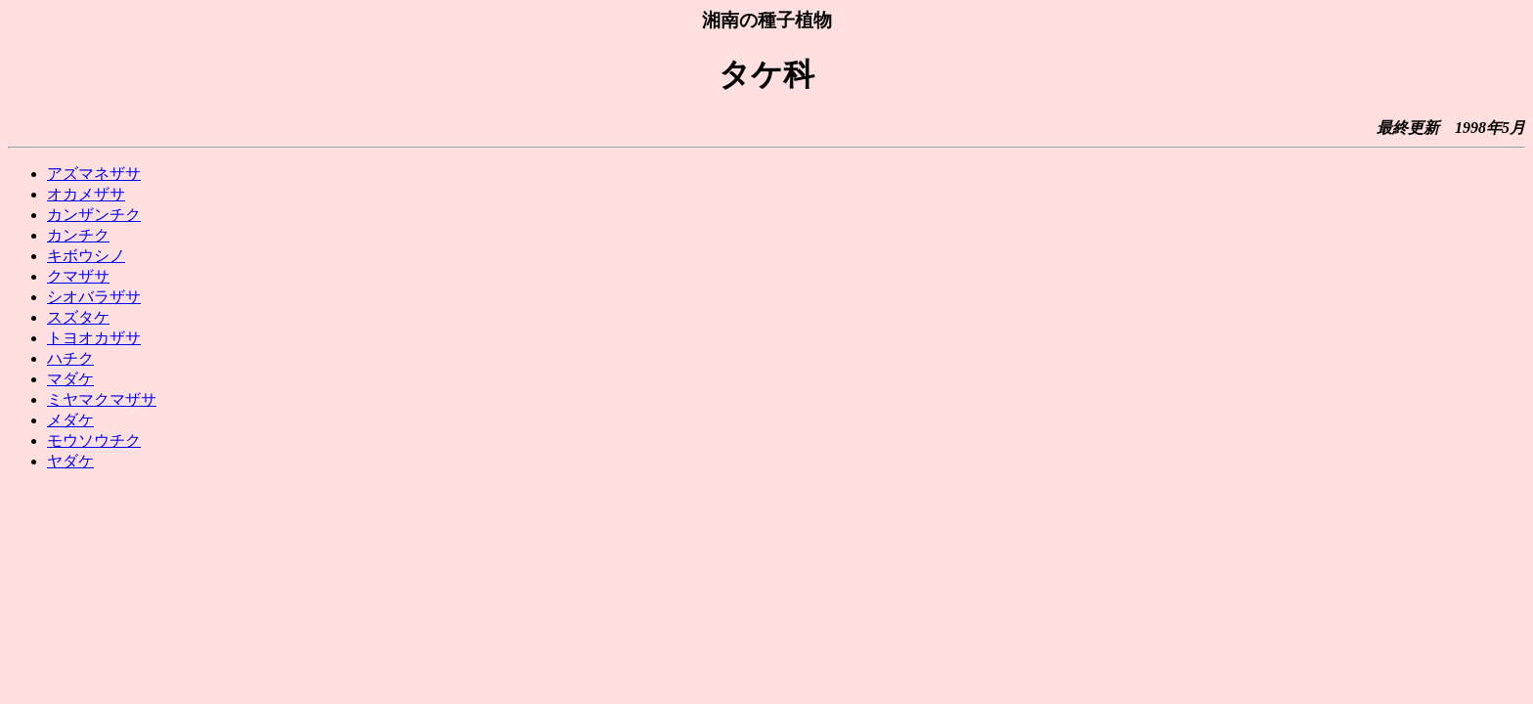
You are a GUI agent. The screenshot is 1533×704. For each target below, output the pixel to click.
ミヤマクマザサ (101, 399)
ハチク (70, 358)
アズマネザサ (94, 173)
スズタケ (78, 317)
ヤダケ (70, 461)
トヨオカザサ (94, 338)
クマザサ (78, 276)
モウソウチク (94, 440)
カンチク (78, 235)
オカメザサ (86, 194)
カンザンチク (94, 214)
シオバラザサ (94, 296)
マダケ (70, 379)
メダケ (70, 420)
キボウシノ (86, 255)
